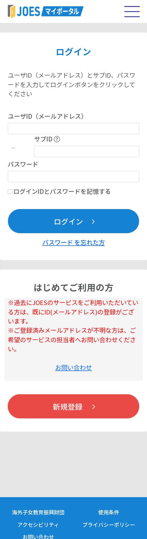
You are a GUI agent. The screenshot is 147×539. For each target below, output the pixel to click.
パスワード (23, 163)
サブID (47, 138)
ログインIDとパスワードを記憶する (62, 191)
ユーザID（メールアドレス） (47, 115)
